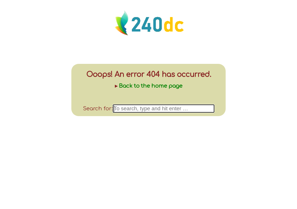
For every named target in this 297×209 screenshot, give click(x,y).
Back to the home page (150, 86)
